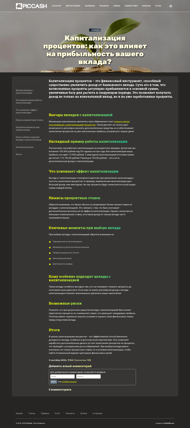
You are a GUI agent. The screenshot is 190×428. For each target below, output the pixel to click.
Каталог (56, 6)
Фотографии (73, 6)
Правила (45, 413)
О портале (97, 413)
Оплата (83, 413)
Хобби (116, 6)
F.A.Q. (57, 413)
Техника (104, 6)
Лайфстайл (131, 6)
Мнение (146, 6)
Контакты (70, 413)
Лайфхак (90, 6)
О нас (158, 6)
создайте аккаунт (69, 382)
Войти (53, 382)
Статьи (32, 413)
